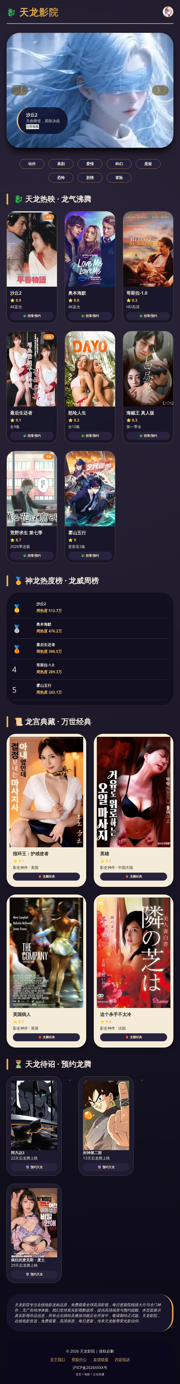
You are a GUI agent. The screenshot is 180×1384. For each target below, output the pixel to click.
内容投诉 (122, 1359)
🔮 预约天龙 (34, 1167)
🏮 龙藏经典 (46, 876)
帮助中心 (79, 1359)
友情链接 (100, 1359)
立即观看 (32, 126)
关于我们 (57, 1359)
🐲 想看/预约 (32, 316)
